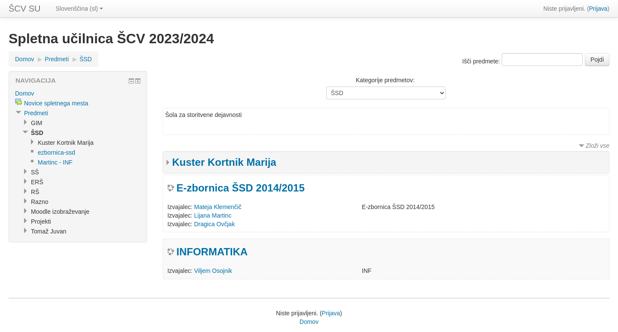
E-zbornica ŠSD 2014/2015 (240, 188)
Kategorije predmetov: (385, 80)
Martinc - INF (55, 162)
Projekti (41, 221)
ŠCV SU (24, 8)
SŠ (35, 172)
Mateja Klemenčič (218, 206)
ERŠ (37, 182)
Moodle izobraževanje (60, 211)
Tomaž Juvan (48, 231)
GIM (36, 123)
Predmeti (57, 59)
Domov (24, 59)
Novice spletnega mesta (56, 103)
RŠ (35, 191)
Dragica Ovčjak (214, 224)
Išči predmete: (482, 61)
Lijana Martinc (212, 215)
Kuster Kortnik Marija (224, 162)
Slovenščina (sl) (79, 8)
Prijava (598, 8)
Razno (39, 201)
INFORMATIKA (212, 251)
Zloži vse (597, 145)
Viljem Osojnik (213, 270)
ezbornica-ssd (56, 152)
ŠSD (85, 59)
